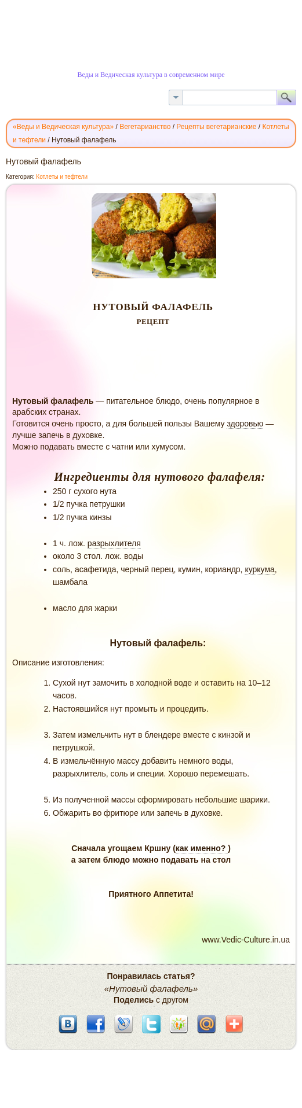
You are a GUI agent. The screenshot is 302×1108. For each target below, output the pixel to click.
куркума (259, 569)
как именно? (202, 848)
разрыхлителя (114, 543)
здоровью (245, 423)
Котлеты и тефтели (62, 177)
